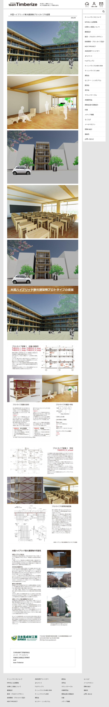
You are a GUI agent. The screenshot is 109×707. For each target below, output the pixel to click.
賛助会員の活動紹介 (91, 105)
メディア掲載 (89, 114)
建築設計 (88, 32)
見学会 (87, 90)
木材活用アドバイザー (92, 51)
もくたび (88, 119)
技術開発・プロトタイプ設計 (94, 41)
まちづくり (88, 56)
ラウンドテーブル (91, 95)
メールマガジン (90, 124)
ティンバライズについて (93, 17)
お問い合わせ (89, 139)
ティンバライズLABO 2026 (94, 66)
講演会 (87, 85)
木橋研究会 (88, 100)
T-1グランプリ (89, 61)
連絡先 (87, 134)
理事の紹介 (88, 129)
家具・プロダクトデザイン (94, 37)
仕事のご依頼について (92, 27)
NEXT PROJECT (90, 46)
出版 (86, 110)
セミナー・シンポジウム (93, 80)
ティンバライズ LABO (92, 70)
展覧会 (87, 75)
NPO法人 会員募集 (91, 22)
